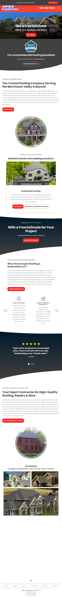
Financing (44, 583)
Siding (24, 583)
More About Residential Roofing (36, 203)
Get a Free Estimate (31, 237)
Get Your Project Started (13, 418)
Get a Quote (18, 203)
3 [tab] (33, 361)
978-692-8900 (31, 592)
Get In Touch (8, 106)
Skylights (15, 583)
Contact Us (55, 583)
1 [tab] (28, 361)
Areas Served (33, 583)
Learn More (52, 3)
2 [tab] (31, 361)
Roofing (6, 583)
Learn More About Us (31, 61)
